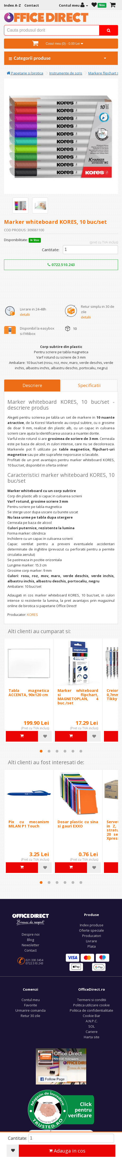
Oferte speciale (91, 930)
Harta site (91, 1037)
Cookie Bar (91, 1015)
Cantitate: (50, 249)
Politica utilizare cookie (91, 1005)
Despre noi (31, 934)
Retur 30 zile (30, 1015)
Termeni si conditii (91, 999)
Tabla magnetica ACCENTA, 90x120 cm (28, 692)
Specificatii (89, 385)
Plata (92, 946)
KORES (32, 614)
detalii (25, 314)
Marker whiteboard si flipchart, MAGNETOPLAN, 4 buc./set (78, 696)
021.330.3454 (34, 960)
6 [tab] (81, 751)
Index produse (91, 925)
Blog (30, 939)
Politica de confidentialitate (91, 1010)
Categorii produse (57, 58)
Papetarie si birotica (25, 73)
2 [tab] (49, 751)
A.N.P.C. (92, 1021)
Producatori (91, 935)
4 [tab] (65, 751)
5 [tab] (73, 751)
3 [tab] (57, 751)
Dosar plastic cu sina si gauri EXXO (78, 823)
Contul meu (30, 999)
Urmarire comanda (30, 1010)
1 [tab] (41, 751)
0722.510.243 (61, 264)
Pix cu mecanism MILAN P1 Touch (28, 823)
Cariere (92, 1031)
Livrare (91, 941)
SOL (91, 1026)
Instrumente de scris (65, 73)
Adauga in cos (67, 1151)
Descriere (32, 385)
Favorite (30, 1005)
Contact (30, 950)
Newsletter (30, 945)
